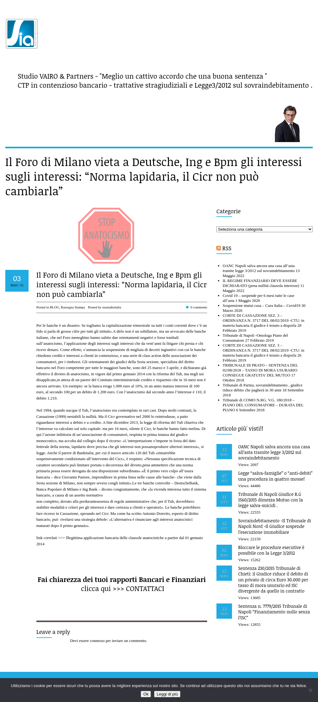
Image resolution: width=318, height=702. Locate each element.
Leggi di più (167, 694)
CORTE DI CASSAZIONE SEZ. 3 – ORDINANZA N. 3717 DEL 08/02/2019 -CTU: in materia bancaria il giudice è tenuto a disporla (263, 320)
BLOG (54, 307)
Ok (145, 694)
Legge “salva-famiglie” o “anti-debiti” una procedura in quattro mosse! (275, 476)
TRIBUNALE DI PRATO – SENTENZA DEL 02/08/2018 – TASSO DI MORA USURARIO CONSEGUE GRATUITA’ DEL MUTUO (260, 370)
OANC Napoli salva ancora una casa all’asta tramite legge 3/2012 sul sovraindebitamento (259, 268)
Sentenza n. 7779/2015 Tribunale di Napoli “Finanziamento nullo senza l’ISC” (274, 611)
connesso (97, 640)
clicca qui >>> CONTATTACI (122, 588)
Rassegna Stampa (73, 307)
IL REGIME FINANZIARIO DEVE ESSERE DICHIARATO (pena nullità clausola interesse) (261, 283)
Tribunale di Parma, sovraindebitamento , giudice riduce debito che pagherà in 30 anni (262, 387)
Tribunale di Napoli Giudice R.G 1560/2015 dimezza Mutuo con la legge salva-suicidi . (270, 499)
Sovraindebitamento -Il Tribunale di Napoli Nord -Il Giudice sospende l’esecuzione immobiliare (274, 526)
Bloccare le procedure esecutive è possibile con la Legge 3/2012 (271, 550)
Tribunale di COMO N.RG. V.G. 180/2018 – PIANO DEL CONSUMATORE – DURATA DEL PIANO (263, 405)
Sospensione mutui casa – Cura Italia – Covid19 (261, 305)
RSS (226, 248)
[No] (310, 690)
